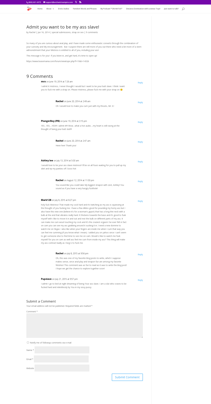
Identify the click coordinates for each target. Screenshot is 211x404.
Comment (32, 311)
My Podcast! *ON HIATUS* (111, 9)
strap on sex (78, 32)
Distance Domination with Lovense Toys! (143, 9)
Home (40, 9)
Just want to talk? (171, 9)
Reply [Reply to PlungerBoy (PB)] (140, 122)
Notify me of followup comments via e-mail (50, 342)
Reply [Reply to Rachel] (140, 102)
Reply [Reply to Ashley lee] (140, 161)
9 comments (92, 32)
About (48, 9)
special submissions (61, 32)
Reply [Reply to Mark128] (140, 201)
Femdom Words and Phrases (85, 9)
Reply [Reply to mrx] (140, 82)
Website (30, 368)
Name (30, 350)
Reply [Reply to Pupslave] (140, 280)
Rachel (32, 32)
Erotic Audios (63, 9)
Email (29, 359)
